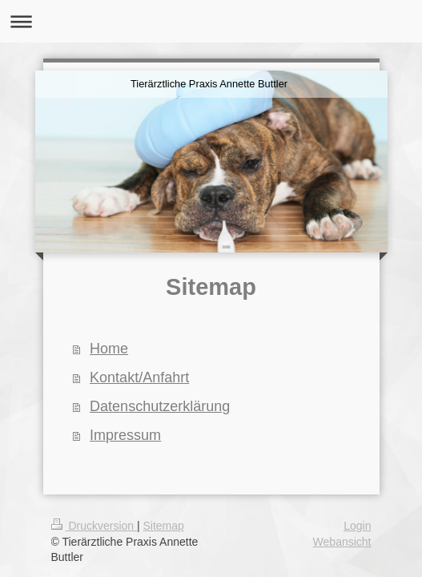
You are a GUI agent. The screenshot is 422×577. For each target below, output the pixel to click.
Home (109, 349)
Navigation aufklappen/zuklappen (211, 21)
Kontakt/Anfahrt (139, 377)
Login (357, 525)
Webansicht (342, 541)
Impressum (125, 435)
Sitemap (163, 525)
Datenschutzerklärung (160, 406)
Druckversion (94, 525)
